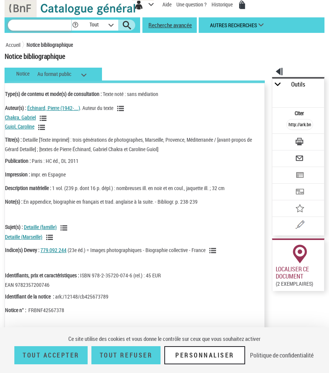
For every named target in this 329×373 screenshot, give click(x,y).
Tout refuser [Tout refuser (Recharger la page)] (126, 355)
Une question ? (191, 4)
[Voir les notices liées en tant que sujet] (65, 227)
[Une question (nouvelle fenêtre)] (300, 225)
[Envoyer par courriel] (300, 159)
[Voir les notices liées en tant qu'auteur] (121, 108)
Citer (300, 113)
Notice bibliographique (49, 44)
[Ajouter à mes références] (300, 209)
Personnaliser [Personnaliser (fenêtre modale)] (204, 355)
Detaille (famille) (40, 227)
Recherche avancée (170, 25)
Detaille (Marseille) (23, 236)
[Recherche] (39, 25)
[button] (75, 25)
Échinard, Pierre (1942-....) (53, 107)
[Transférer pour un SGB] (300, 192)
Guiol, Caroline (19, 126)
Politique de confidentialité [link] (282, 355)
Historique (223, 4)
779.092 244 (53, 250)
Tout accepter (51, 355)
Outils (298, 84)
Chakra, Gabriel (20, 117)
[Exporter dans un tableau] (300, 175)
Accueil (13, 44)
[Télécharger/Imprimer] (300, 142)
